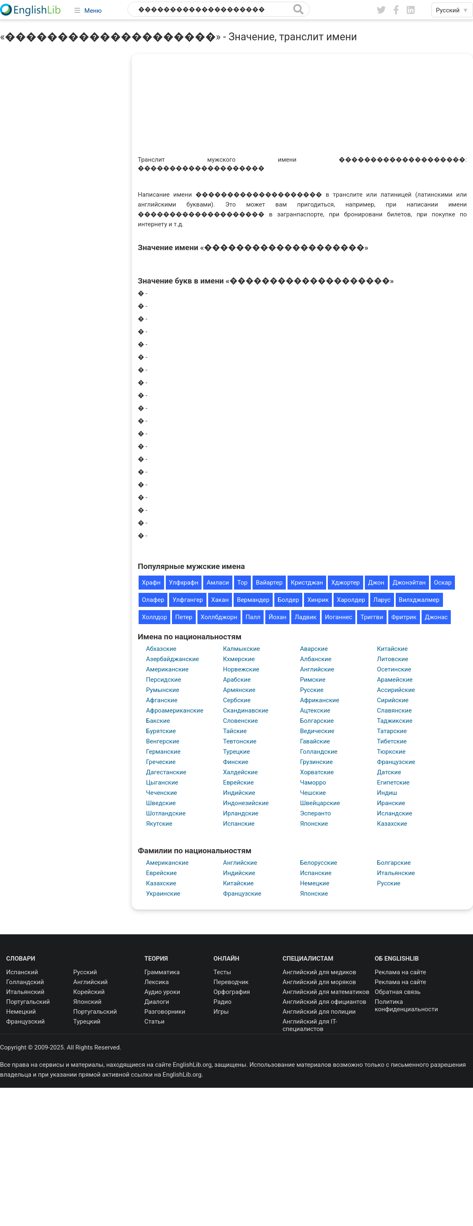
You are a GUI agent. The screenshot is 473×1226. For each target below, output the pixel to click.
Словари (20, 958)
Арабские (236, 679)
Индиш (387, 792)
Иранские (391, 803)
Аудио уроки (162, 992)
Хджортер (345, 582)
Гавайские (315, 741)
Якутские (159, 823)
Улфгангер (187, 600)
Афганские (161, 700)
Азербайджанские (172, 659)
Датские (389, 772)
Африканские (319, 700)
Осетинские (394, 669)
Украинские (163, 893)
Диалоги (156, 1001)
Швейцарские (320, 803)
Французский (25, 1021)
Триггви (371, 617)
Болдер (288, 600)
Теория (156, 958)
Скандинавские (245, 710)
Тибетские (392, 741)
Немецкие (314, 883)
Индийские (239, 792)
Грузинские (316, 762)
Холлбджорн (219, 617)
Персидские (163, 679)
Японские (314, 823)
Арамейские (395, 679)
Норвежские (241, 669)
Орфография (231, 992)
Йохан (277, 617)
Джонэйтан (409, 582)
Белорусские (318, 862)
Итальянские (396, 873)
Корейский (88, 992)
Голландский (25, 982)
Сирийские (393, 700)
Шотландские (165, 813)
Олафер (153, 600)
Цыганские (162, 782)
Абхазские (161, 648)
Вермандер (253, 600)
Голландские (318, 751)
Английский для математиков (326, 992)
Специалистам (308, 958)
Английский (90, 982)
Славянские (394, 710)
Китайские (392, 648)
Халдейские (240, 772)
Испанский (22, 972)
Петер (183, 617)
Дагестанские (166, 772)
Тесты (222, 972)
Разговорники (164, 1011)
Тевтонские (239, 741)
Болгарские (317, 720)
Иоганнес (338, 617)
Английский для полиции (319, 1011)
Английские (317, 669)
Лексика (156, 982)
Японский (87, 1001)
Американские (167, 669)
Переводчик (230, 982)
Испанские (239, 823)
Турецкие (236, 751)
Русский (85, 972)
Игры (221, 1011)
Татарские (392, 731)
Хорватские (317, 772)
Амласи (217, 582)
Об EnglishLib (397, 958)
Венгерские (162, 741)
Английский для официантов (324, 1001)
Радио (222, 1001)
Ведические (317, 731)
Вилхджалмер (419, 600)
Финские (235, 762)
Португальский (28, 1001)
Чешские (313, 792)
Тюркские (391, 751)
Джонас (436, 617)
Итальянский (25, 992)
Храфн (151, 582)
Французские (396, 762)
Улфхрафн (184, 582)
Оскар (443, 582)
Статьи (154, 1021)
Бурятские (161, 731)
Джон (376, 582)
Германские (163, 751)
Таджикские (395, 720)
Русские (311, 690)
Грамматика (162, 972)
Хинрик (318, 600)
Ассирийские (396, 690)
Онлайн (226, 958)
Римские (312, 679)
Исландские (395, 813)
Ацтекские (315, 710)
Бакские (158, 720)
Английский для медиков (319, 972)
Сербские (236, 700)
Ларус (382, 600)
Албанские (315, 659)
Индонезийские (246, 803)
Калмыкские (241, 648)
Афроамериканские (174, 710)
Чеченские (161, 792)
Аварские (314, 648)
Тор (242, 582)
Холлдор (154, 617)
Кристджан (307, 582)
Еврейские (238, 782)
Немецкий (21, 1011)
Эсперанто (315, 813)
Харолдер (351, 600)
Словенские (240, 720)
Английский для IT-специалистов (310, 1025)
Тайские (235, 731)
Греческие (161, 762)
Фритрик (404, 617)
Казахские (392, 823)
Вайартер (269, 582)
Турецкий (86, 1021)
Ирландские (240, 813)
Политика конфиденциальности (406, 1005)
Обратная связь (397, 992)
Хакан (220, 600)
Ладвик (305, 617)
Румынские (162, 690)
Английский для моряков (319, 982)
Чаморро (313, 782)
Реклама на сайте (400, 972)
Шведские (161, 803)
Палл (253, 617)
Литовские (392, 659)
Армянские (239, 690)
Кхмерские (239, 659)
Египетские (393, 782)
